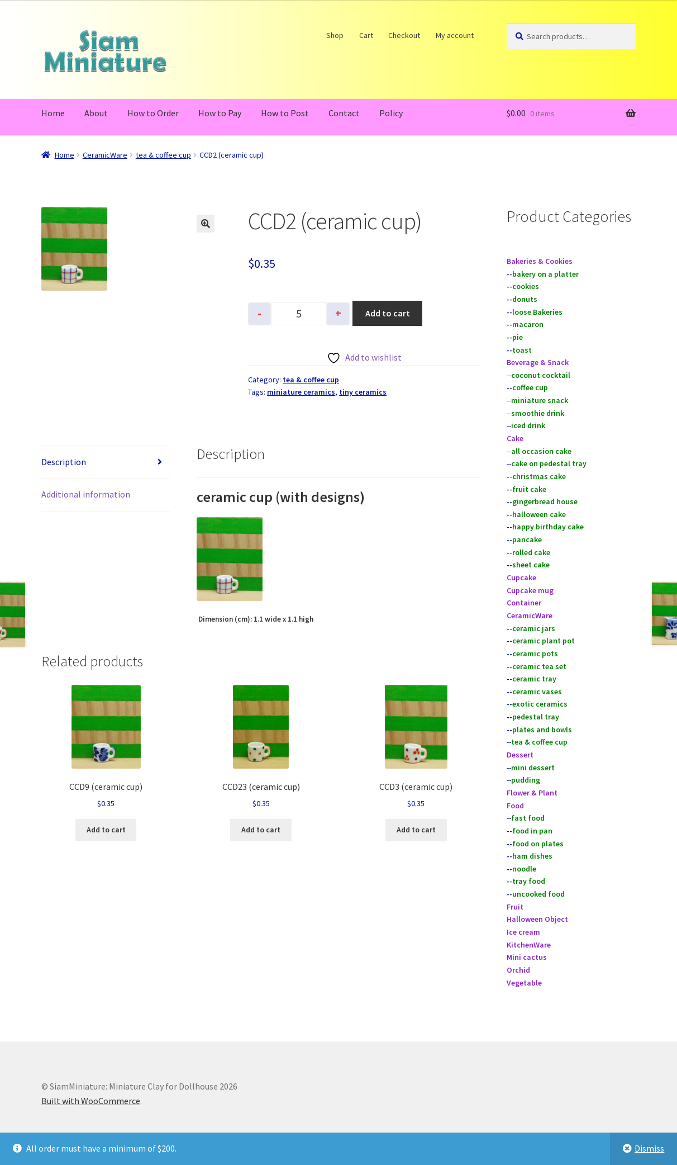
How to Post (285, 113)
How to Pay (219, 113)
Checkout (405, 35)
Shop (335, 35)
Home (53, 113)
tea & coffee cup (163, 155)
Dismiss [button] (649, 1148)
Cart (366, 35)
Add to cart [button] (106, 830)
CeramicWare (105, 155)
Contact (344, 113)
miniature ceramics (301, 392)
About (96, 113)
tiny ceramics (363, 392)
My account (455, 35)
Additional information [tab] (85, 494)
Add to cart (387, 313)
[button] (205, 224)
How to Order (153, 113)
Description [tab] (63, 461)
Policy (391, 113)
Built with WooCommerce (90, 1100)
